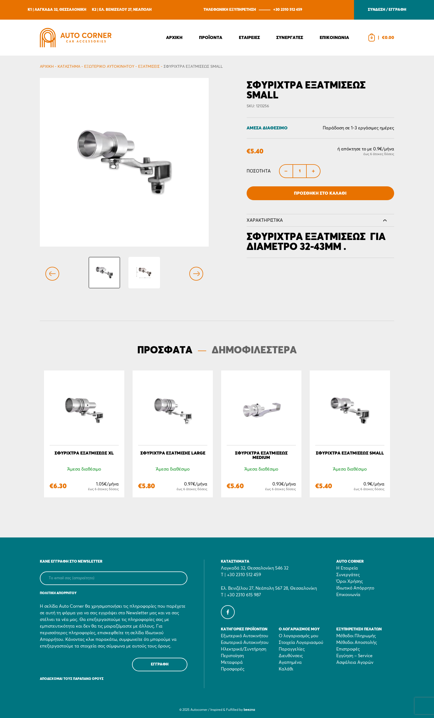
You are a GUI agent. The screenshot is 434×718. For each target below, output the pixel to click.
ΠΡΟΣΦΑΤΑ (164, 351)
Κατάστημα (69, 67)
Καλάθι (286, 669)
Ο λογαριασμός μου (298, 636)
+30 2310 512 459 (287, 10)
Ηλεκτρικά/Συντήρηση (243, 649)
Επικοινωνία (348, 594)
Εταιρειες (249, 37)
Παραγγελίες (292, 649)
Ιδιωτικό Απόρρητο (355, 588)
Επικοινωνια (334, 37)
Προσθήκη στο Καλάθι (320, 193)
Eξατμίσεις (149, 67)
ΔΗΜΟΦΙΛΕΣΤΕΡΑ (254, 351)
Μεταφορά (232, 662)
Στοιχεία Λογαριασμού (301, 642)
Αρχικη (174, 37)
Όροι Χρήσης (349, 581)
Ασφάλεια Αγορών (354, 662)
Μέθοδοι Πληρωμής (356, 636)
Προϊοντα (210, 37)
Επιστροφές (348, 649)
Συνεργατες (289, 37)
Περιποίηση (232, 656)
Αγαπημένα (290, 662)
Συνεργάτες (348, 575)
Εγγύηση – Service (354, 656)
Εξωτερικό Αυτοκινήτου (109, 67)
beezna (249, 710)
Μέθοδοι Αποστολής (356, 642)
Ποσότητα (259, 171)
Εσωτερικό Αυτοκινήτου (244, 642)
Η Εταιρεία (347, 568)
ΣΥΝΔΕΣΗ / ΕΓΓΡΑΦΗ (387, 10)
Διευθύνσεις (291, 656)
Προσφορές (232, 669)
